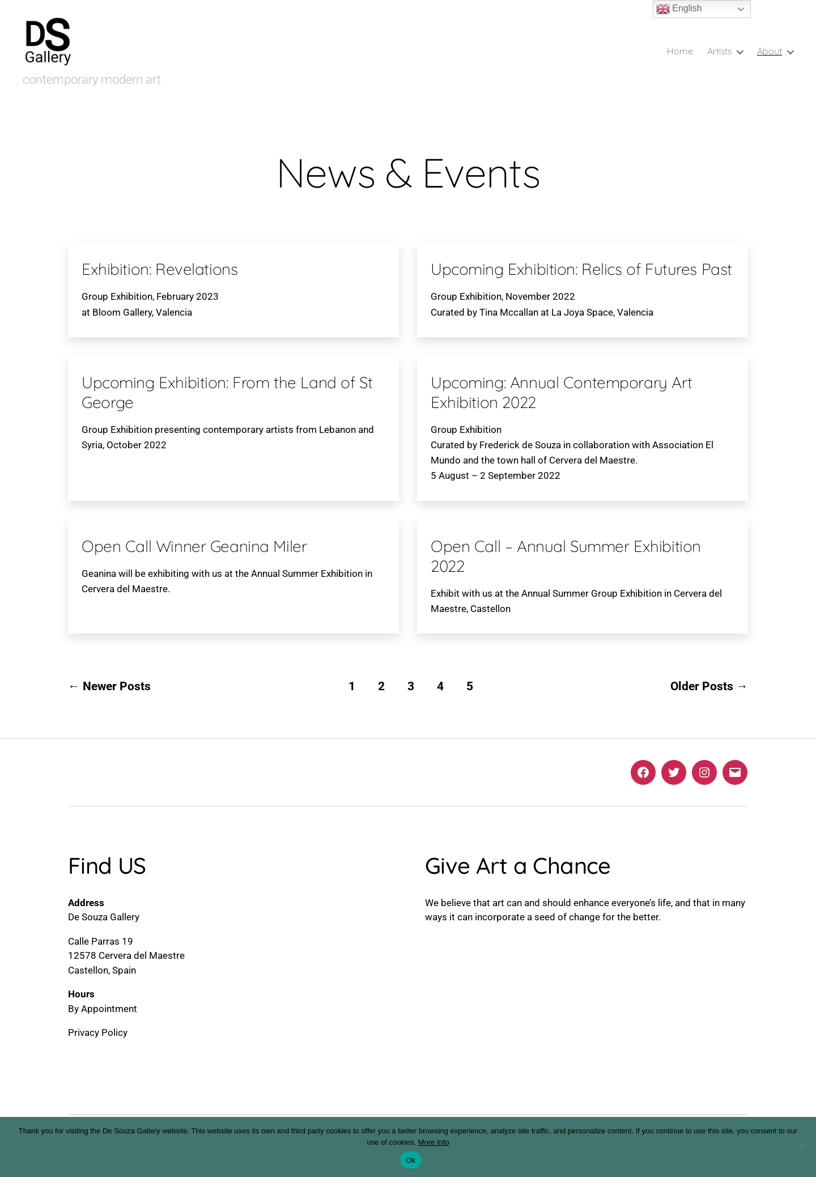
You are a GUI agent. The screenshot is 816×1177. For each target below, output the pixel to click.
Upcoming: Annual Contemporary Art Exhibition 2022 (561, 392)
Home (680, 51)
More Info (433, 1142)
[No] (802, 1147)
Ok (410, 1160)
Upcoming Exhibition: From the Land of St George (227, 392)
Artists (719, 51)
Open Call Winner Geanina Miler (194, 546)
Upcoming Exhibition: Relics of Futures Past (581, 269)
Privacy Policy (98, 1032)
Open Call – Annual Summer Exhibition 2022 (566, 556)
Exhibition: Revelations (159, 269)
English (679, 9)
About (769, 51)
